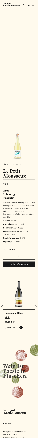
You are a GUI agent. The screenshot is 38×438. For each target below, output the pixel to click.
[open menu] (33, 5)
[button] (35, 307)
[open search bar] (24, 5)
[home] (11, 4)
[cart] (29, 5)
